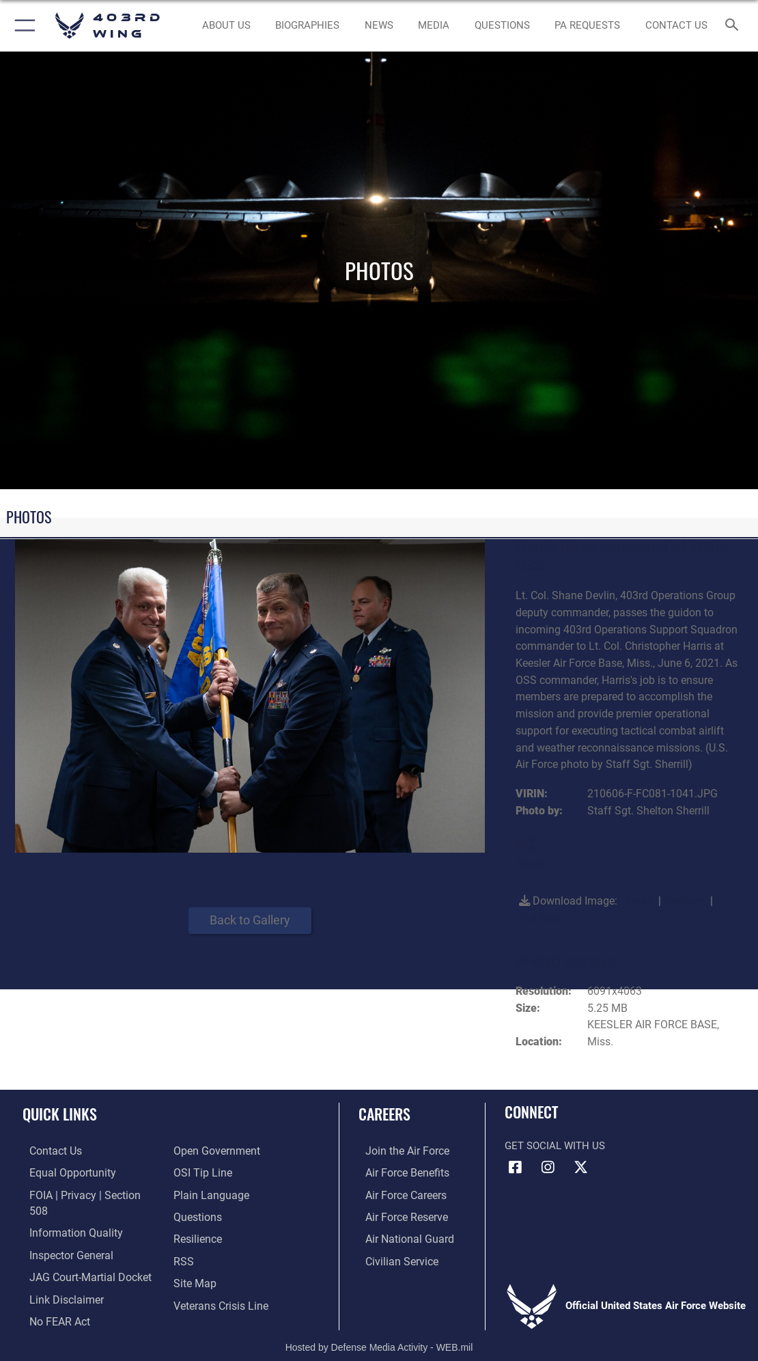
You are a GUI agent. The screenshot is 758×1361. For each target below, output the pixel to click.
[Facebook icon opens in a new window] (515, 1167)
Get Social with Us (555, 1146)
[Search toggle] (734, 25)
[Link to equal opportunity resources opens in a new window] (63, 1172)
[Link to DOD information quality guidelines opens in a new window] (66, 1214)
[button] (22, 25)
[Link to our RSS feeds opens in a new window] (182, 1256)
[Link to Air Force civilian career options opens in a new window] (393, 1256)
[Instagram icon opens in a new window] (547, 1167)
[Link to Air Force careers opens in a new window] (398, 1193)
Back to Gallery (250, 920)
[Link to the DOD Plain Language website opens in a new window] (207, 1193)
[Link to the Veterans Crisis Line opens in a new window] (219, 1299)
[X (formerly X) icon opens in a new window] (580, 1167)
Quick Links (60, 1114)
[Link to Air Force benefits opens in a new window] (399, 1172)
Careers (384, 1114)
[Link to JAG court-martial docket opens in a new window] (81, 1256)
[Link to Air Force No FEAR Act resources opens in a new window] (52, 1299)
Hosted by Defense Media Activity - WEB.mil (379, 1330)
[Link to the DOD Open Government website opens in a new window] (214, 1150)
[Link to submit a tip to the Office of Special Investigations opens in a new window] (200, 1172)
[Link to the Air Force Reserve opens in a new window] (399, 1214)
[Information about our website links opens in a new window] (58, 1277)
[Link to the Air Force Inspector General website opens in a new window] (63, 1235)
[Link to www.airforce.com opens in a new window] (399, 1150)
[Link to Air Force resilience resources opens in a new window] (197, 1235)
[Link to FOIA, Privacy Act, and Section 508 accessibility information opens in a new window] (85, 1193)
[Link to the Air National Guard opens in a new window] (401, 1235)
